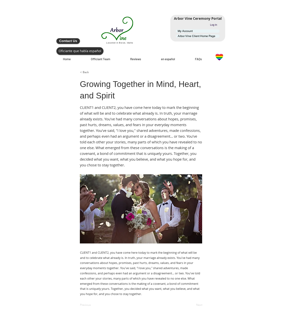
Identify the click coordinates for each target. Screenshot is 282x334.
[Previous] (92, 304)
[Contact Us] (68, 41)
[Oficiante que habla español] (79, 51)
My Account (185, 31)
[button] (92, 72)
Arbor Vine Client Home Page (196, 36)
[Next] (193, 304)
